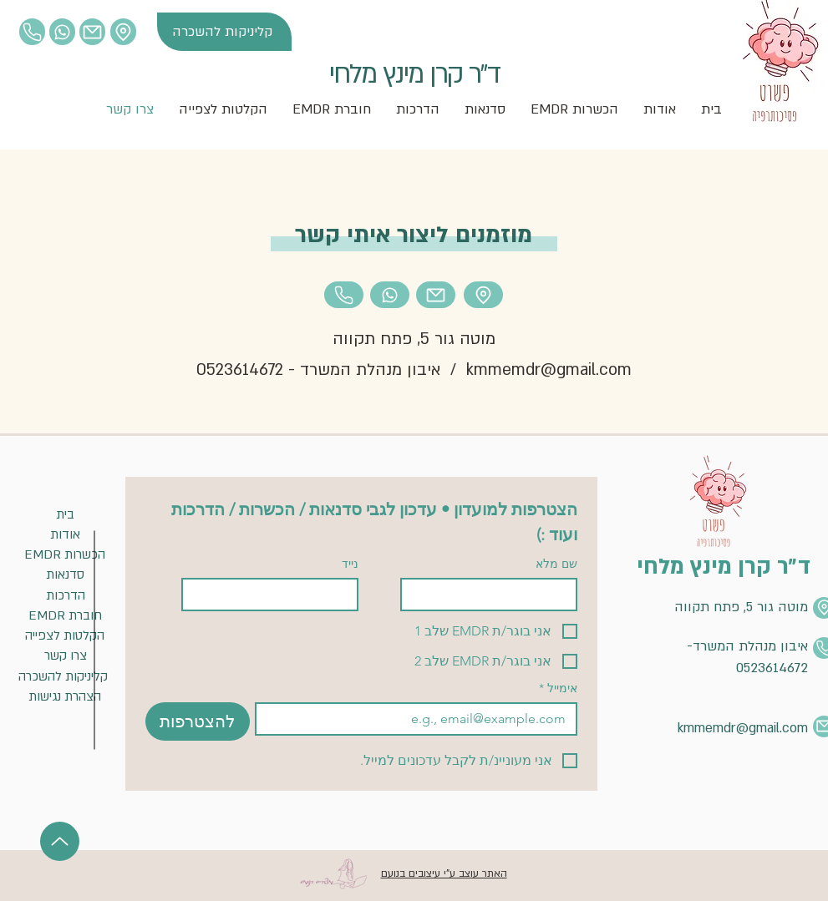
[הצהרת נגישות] (65, 697)
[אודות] (65, 535)
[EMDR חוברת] (65, 616)
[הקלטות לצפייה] (65, 636)
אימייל (558, 688)
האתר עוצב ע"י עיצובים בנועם (444, 873)
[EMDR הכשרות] (65, 555)
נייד (350, 564)
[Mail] (92, 31)
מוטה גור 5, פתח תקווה (414, 339)
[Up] (59, 841)
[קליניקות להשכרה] (224, 32)
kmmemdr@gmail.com (549, 370)
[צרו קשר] (65, 656)
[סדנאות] (65, 575)
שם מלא (556, 564)
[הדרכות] (65, 596)
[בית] (65, 515)
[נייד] (275, 595)
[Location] (32, 31)
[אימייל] (421, 719)
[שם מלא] (494, 595)
